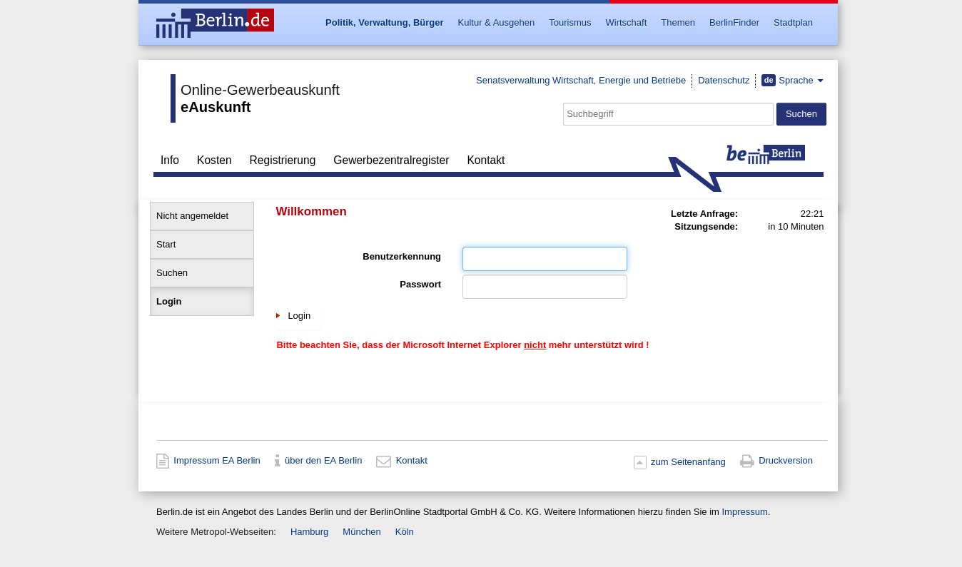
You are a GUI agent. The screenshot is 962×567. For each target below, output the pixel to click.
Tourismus (570, 22)
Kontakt (486, 160)
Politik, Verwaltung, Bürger (384, 22)
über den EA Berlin (323, 461)
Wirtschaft (626, 22)
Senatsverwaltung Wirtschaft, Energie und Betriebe (581, 80)
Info (170, 160)
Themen (678, 22)
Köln (404, 531)
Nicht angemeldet (192, 215)
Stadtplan (793, 22)
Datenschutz (723, 80)
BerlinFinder (734, 22)
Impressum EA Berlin (216, 461)
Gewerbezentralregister (391, 160)
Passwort (420, 284)
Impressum (744, 511)
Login (168, 301)
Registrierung (283, 160)
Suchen (172, 272)
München (361, 531)
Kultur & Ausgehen (496, 22)
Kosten (214, 160)
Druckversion (786, 461)
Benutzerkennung (402, 256)
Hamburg (309, 531)
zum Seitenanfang (688, 461)
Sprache (788, 80)
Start (166, 244)
